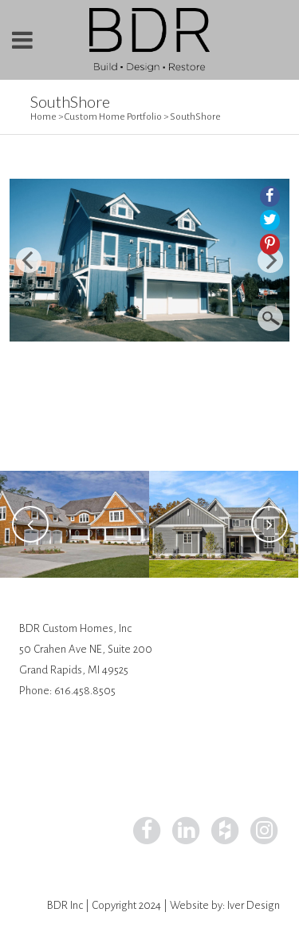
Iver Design (253, 905)
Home (43, 117)
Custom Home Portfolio (113, 117)
